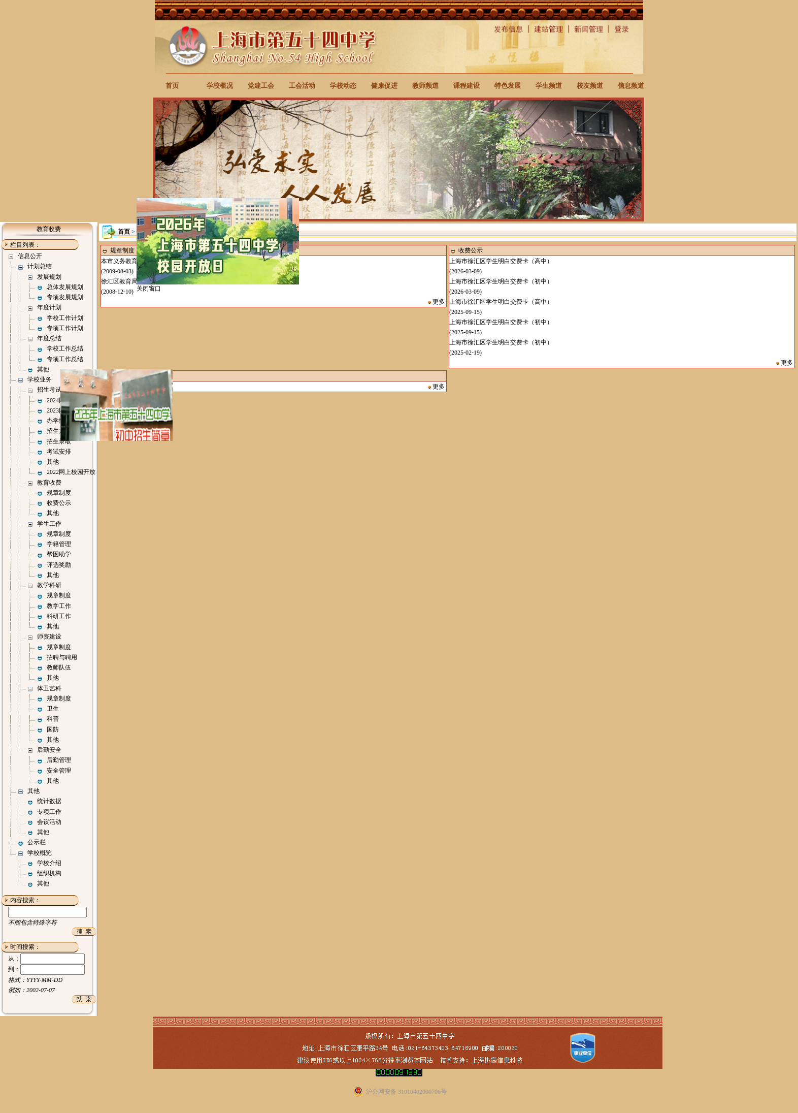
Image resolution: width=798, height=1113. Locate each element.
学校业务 (39, 379)
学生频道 (549, 85)
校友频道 (590, 85)
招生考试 (49, 389)
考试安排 (59, 451)
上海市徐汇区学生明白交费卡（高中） (501, 261)
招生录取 (59, 441)
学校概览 (39, 852)
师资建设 (49, 636)
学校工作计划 (65, 318)
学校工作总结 (65, 348)
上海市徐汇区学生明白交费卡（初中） (501, 281)
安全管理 (59, 770)
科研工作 (59, 616)
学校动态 (343, 85)
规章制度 (59, 492)
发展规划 (49, 276)
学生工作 (49, 523)
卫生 (53, 708)
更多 (439, 301)
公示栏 (36, 842)
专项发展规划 (65, 297)
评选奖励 (59, 564)
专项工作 (49, 811)
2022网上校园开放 (71, 471)
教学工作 (59, 606)
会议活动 (49, 821)
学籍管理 (59, 544)
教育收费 (49, 482)
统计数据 (49, 801)
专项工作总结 (65, 359)
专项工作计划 (65, 328)
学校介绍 (49, 863)
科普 (53, 718)
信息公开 (30, 256)
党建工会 (261, 85)
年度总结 (49, 338)
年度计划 (49, 307)
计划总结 (39, 266)
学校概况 (220, 85)
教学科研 (49, 585)
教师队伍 (59, 667)
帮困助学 (59, 554)
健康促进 (384, 85)
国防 (53, 729)
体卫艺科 (49, 688)
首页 (172, 85)
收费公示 (59, 502)
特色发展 (507, 85)
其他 (43, 369)
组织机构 (49, 873)
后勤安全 (49, 749)
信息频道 (631, 85)
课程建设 (466, 85)
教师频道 (425, 85)
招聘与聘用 (62, 657)
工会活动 (302, 85)
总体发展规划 (65, 287)
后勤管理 (59, 760)
